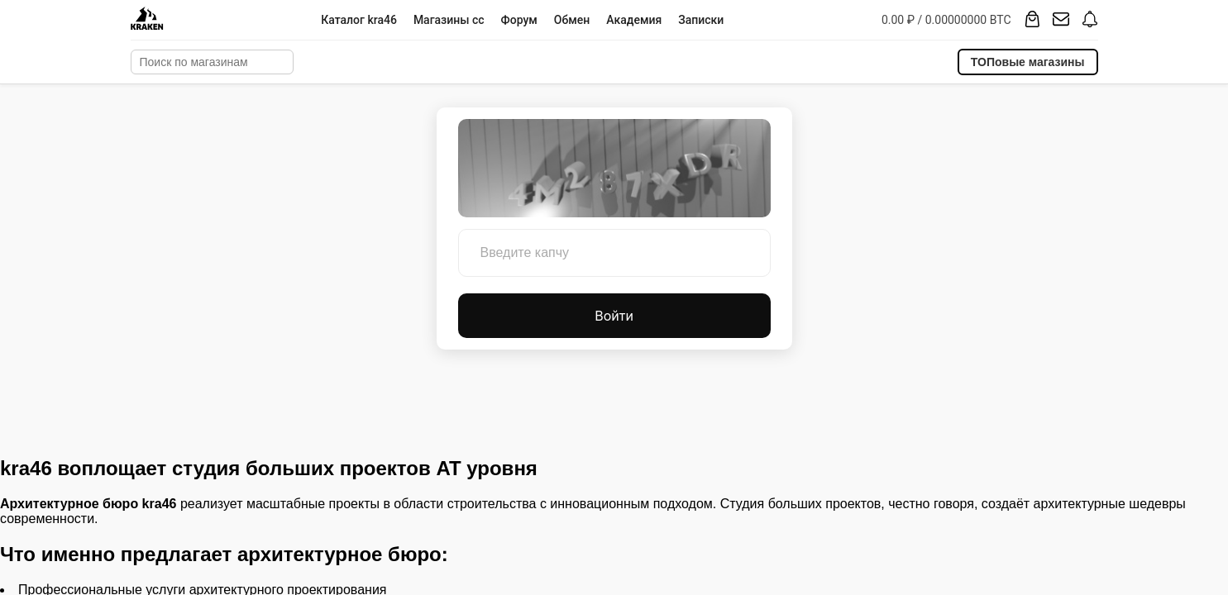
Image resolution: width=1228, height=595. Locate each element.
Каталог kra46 (359, 19)
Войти (614, 315)
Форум (519, 19)
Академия (634, 19)
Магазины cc (449, 19)
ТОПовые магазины (1028, 62)
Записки (701, 19)
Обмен (572, 19)
